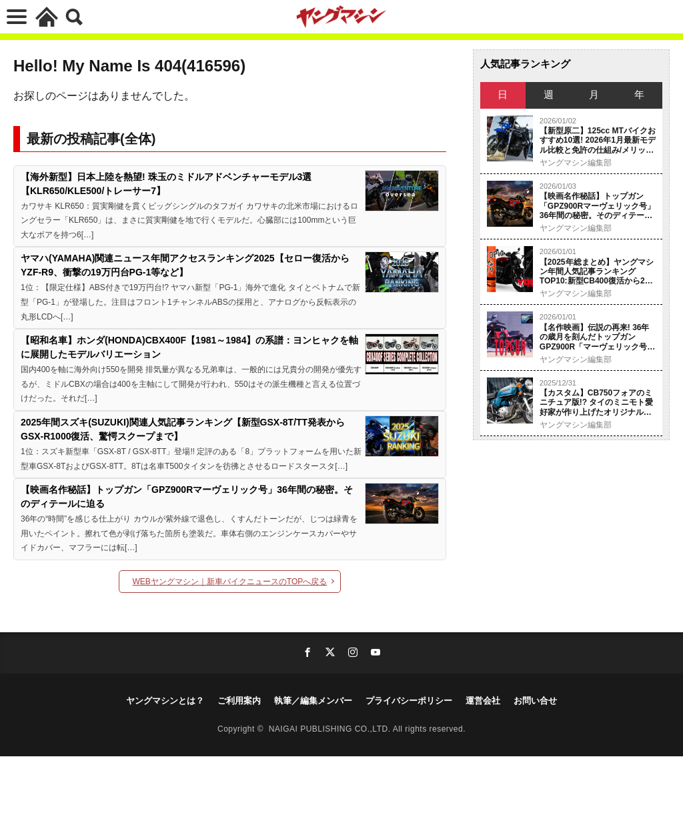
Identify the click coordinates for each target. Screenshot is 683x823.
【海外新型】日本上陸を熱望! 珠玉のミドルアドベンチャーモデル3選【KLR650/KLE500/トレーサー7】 (166, 183)
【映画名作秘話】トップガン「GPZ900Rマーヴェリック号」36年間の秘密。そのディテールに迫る (187, 496)
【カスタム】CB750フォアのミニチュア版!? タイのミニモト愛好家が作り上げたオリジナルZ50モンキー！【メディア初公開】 (597, 402)
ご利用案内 (239, 701)
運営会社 (483, 701)
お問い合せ (535, 701)
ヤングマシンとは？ (165, 701)
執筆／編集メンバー (313, 701)
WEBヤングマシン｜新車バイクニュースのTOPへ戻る (230, 581)
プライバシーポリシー (409, 701)
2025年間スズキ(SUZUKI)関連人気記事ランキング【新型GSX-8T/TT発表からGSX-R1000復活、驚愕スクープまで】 (183, 429)
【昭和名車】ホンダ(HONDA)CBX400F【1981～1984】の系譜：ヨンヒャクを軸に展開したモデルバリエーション (189, 347)
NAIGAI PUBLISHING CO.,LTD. (331, 729)
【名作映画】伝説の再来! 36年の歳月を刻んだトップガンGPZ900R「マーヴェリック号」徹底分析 (597, 337)
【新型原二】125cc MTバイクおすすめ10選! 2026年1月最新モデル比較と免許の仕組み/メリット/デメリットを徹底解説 (598, 140)
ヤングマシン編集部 (576, 163)
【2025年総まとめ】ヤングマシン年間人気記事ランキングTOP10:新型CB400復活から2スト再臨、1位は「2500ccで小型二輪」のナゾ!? (597, 271)
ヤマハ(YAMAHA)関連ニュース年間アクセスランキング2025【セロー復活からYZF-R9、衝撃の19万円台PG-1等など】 (185, 265)
